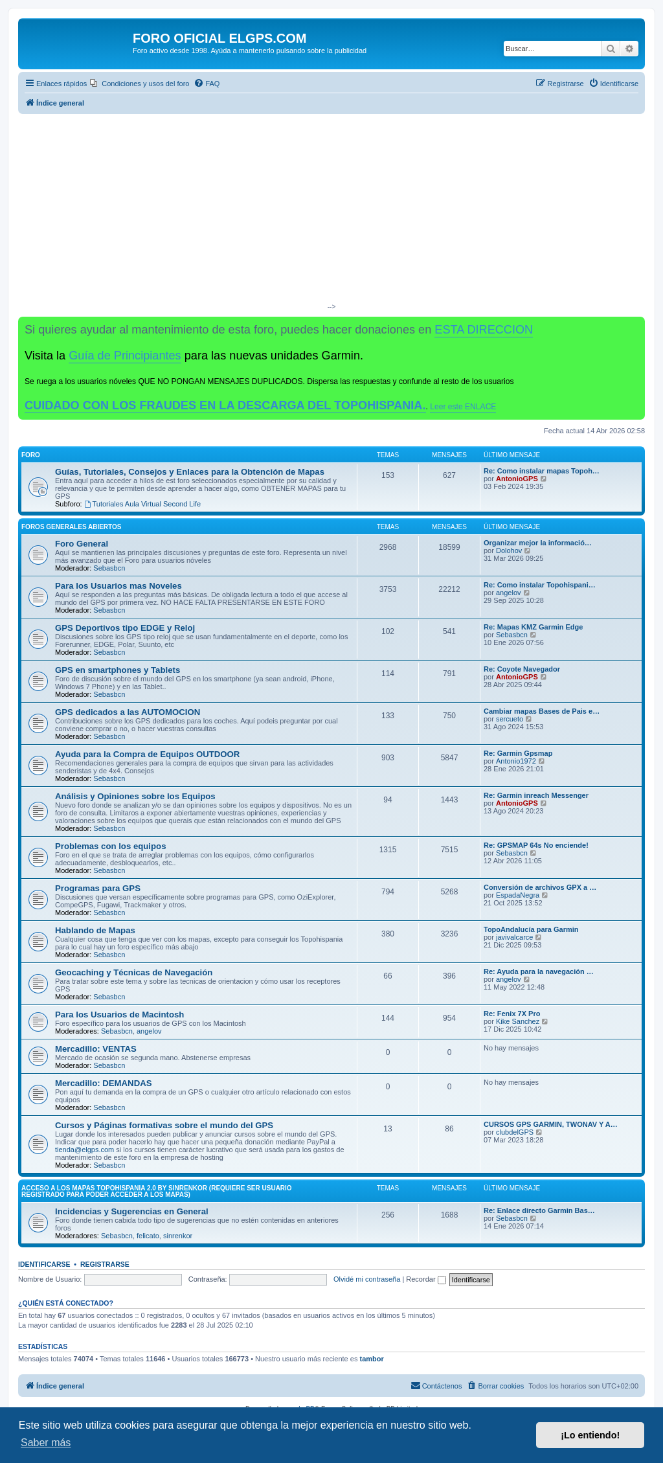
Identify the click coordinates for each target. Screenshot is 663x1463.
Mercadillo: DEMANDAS (103, 1083)
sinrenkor (177, 1236)
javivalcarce (514, 937)
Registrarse (104, 1264)
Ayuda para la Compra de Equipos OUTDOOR (147, 754)
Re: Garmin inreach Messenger (536, 795)
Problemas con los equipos (110, 846)
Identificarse (44, 1264)
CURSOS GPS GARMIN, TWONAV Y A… (551, 1124)
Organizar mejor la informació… (538, 543)
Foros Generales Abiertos (71, 526)
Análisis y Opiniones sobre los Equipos (135, 796)
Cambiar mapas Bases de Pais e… (542, 711)
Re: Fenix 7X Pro (512, 1013)
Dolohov (509, 550)
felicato (148, 1236)
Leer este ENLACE (463, 406)
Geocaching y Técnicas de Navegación (133, 972)
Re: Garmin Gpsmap (518, 753)
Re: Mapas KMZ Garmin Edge (533, 627)
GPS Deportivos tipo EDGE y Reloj (125, 628)
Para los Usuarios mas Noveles (118, 586)
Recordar (425, 1279)
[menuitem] (139, 83)
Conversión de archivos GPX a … (540, 887)
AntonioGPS (517, 478)
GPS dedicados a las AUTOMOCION (127, 712)
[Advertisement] (331, 211)
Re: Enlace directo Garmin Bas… (539, 1210)
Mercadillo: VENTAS (96, 1049)
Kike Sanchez (517, 1021)
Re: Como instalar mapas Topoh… (542, 471)
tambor (371, 1359)
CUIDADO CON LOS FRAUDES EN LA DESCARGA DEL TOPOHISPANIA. (225, 405)
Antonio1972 (516, 761)
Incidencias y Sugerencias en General (131, 1211)
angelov (508, 592)
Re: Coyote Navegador (522, 669)
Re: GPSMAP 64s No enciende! (536, 845)
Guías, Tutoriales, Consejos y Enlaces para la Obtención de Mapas (189, 472)
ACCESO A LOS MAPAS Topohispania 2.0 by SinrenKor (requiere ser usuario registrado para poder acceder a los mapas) (156, 1191)
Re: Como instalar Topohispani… (540, 585)
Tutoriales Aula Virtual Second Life (142, 504)
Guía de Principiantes (125, 355)
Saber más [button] (46, 1442)
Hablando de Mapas (95, 930)
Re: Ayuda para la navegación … (539, 971)
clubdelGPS (515, 1132)
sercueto (509, 719)
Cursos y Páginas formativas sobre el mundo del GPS (164, 1125)
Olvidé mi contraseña (366, 1279)
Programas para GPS (97, 888)
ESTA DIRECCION (483, 329)
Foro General (81, 544)
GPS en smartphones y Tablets (117, 670)
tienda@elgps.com (84, 1149)
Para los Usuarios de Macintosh (119, 1014)
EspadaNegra (517, 895)
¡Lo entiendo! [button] (590, 1435)
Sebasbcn (109, 568)
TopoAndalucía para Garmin (531, 929)
